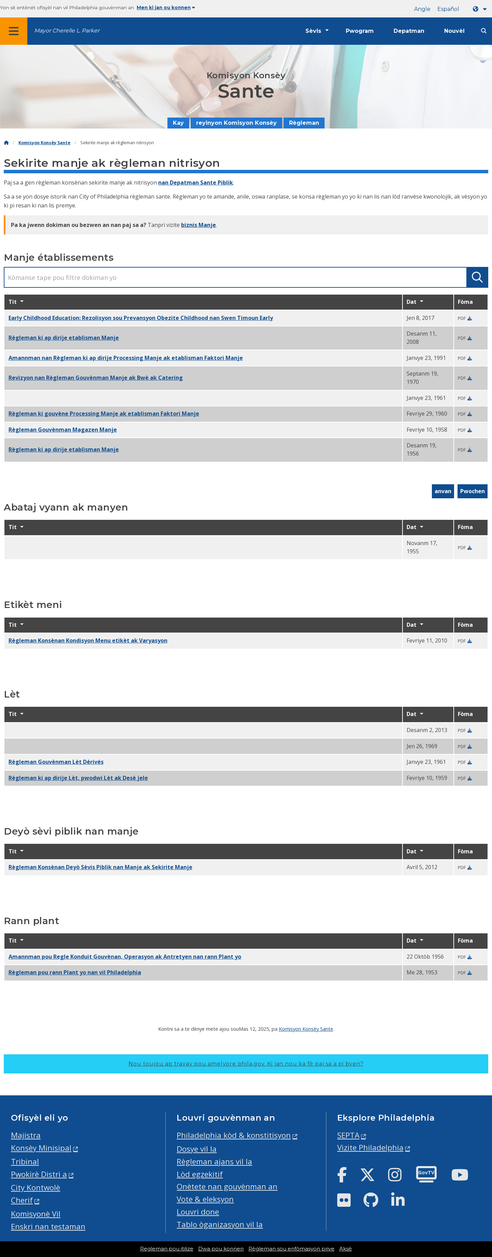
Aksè (345, 1249)
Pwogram (360, 31)
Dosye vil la (197, 1149)
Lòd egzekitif (200, 1174)
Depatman (409, 31)
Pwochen (472, 491)
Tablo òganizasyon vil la (220, 1224)
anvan (443, 491)
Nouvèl (454, 31)
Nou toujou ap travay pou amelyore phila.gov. (245, 1063)
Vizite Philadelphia (370, 1147)
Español (448, 9)
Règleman (304, 123)
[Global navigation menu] (13, 31)
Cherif (22, 1200)
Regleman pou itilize (166, 1249)
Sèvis (313, 31)
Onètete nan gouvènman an (227, 1186)
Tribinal (25, 1161)
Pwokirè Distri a (39, 1174)
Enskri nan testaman (48, 1226)
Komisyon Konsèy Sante (44, 143)
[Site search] (484, 31)
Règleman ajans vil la (214, 1161)
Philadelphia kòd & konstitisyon (234, 1135)
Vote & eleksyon (205, 1199)
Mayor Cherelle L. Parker (66, 30)
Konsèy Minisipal (41, 1148)
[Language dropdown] (481, 9)
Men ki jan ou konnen (166, 7)
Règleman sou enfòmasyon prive (291, 1249)
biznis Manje (198, 225)
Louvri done (198, 1211)
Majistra (26, 1135)
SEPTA (348, 1135)
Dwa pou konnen (221, 1249)
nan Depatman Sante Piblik (195, 182)
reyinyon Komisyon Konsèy (236, 123)
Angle (422, 9)
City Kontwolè (35, 1187)
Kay (178, 123)
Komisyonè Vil (35, 1213)
